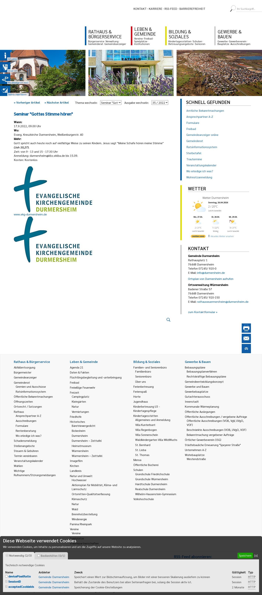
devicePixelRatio (19, 576)
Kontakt (139, 9)
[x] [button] (256, 555)
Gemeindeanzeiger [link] (25, 377)
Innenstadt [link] (192, 401)
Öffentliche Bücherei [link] (145, 465)
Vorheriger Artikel (27, 102)
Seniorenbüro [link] (143, 376)
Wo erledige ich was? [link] (29, 436)
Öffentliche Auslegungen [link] (200, 412)
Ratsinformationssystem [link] (31, 391)
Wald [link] (75, 509)
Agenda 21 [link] (76, 367)
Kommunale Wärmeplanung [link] (202, 406)
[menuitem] (211, 9)
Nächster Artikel (56, 102)
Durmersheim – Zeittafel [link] (87, 441)
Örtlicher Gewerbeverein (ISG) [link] (203, 440)
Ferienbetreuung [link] (143, 386)
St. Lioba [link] (140, 450)
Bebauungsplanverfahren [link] (202, 371)
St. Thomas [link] (142, 455)
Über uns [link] (140, 381)
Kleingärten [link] (79, 401)
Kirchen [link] (74, 466)
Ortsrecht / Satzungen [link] (28, 406)
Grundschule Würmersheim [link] (151, 479)
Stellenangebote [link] (24, 446)
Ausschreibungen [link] (26, 421)
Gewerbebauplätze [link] (196, 391)
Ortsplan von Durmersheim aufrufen (210, 279)
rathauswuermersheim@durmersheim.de (223, 301)
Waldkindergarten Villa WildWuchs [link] (156, 440)
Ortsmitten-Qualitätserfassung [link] (91, 494)
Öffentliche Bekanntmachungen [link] (33, 396)
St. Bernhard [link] (142, 445)
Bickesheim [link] (78, 431)
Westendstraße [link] (196, 459)
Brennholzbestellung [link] (84, 514)
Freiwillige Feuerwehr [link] (82, 387)
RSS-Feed (170, 9)
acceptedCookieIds (21, 587)
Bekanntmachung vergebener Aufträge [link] (210, 435)
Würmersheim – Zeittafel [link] (87, 456)
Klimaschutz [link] (79, 499)
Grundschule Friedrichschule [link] (152, 474)
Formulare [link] (22, 426)
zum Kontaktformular (201, 312)
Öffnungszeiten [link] (23, 401)
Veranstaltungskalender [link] (28, 461)
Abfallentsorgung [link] (24, 367)
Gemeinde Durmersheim (54, 577)
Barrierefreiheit (192, 9)
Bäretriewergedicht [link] (83, 426)
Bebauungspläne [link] (195, 367)
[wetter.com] (198, 237)
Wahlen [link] (18, 466)
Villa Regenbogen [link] (146, 430)
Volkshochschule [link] (143, 499)
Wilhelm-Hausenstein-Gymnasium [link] (155, 494)
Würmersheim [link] (80, 451)
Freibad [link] (74, 382)
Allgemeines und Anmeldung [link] (152, 420)
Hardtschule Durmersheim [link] (151, 484)
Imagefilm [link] (76, 461)
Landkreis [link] (76, 471)
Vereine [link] (76, 533)
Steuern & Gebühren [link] (26, 451)
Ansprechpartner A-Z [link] (28, 416)
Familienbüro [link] (143, 371)
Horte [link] (137, 396)
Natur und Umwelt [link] (81, 476)
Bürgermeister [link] (22, 372)
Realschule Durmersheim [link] (150, 489)
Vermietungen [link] (80, 412)
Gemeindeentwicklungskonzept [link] (204, 381)
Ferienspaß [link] (140, 391)
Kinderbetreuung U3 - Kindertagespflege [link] (146, 408)
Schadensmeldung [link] (25, 441)
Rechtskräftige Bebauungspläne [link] (206, 376)
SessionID (14, 581)
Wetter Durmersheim (215, 198)
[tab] (19, 555)
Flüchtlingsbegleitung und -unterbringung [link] (96, 377)
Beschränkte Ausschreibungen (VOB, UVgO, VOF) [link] (216, 430)
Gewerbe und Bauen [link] (197, 386)
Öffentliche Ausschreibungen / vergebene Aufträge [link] (216, 417)
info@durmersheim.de (211, 273)
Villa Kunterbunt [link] (145, 425)
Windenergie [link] (79, 519)
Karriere (155, 9)
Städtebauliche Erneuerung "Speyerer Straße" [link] (213, 445)
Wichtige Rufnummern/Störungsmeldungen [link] (35, 473)
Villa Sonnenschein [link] (146, 435)
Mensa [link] (137, 460)
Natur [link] (75, 406)
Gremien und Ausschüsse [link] (31, 386)
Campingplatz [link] (80, 396)
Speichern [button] (245, 555)
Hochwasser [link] (79, 480)
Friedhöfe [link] (76, 417)
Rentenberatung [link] (26, 431)
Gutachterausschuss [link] (197, 396)
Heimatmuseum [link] (81, 446)
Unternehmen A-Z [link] (195, 450)
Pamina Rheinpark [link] (81, 524)
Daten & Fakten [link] (79, 372)
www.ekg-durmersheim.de (30, 214)
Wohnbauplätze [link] (195, 455)
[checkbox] (7, 555)
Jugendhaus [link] (140, 401)
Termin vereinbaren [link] (25, 456)
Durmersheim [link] (80, 436)
